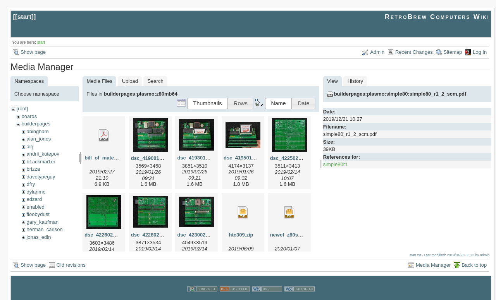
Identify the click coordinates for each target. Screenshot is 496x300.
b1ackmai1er (40, 162)
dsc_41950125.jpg (245, 158)
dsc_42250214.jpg (291, 158)
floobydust (37, 214)
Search (156, 81)
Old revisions (71, 258)
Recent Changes (414, 52)
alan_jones (38, 139)
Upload (130, 81)
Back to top (474, 258)
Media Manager (433, 258)
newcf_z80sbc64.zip (294, 235)
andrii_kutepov (42, 154)
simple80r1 (335, 164)
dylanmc (35, 192)
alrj (29, 146)
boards (29, 116)
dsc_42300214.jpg (198, 235)
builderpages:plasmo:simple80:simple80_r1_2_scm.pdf (400, 94)
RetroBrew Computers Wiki (437, 17)
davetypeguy (40, 177)
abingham (37, 131)
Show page (33, 52)
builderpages (35, 124)
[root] (22, 108)
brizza (33, 169)
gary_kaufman (42, 222)
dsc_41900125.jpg (152, 158)
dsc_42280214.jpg (152, 235)
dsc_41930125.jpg (198, 158)
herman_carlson (44, 229)
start (24, 17)
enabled (35, 207)
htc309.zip (241, 235)
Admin (377, 52)
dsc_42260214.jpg (105, 235)
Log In (480, 52)
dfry (30, 184)
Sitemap (453, 52)
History (355, 81)
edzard (34, 199)
